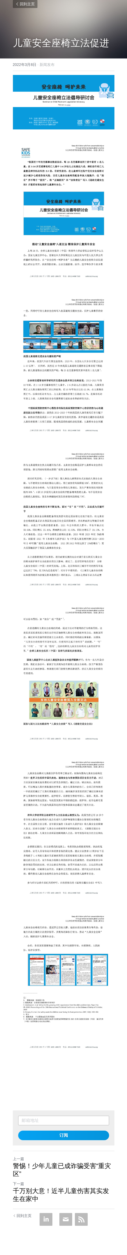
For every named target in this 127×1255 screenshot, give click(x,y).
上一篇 (18, 1159)
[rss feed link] (81, 1219)
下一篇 (18, 1184)
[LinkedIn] (46, 1219)
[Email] (65, 1219)
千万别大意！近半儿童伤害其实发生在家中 (61, 1194)
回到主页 (25, 4)
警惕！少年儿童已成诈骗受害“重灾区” (62, 1169)
